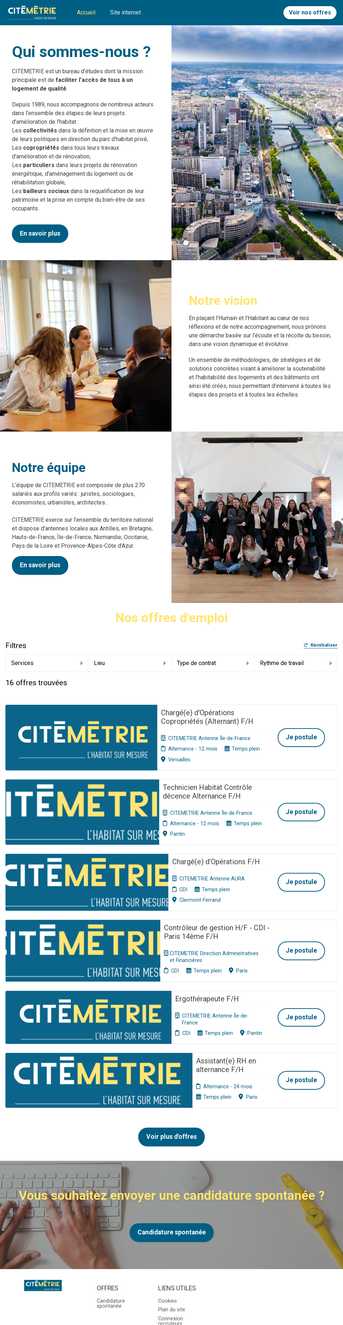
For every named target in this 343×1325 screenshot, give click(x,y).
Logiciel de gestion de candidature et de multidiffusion (171, 1303)
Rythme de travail (296, 663)
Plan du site (171, 1209)
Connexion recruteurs (170, 1220)
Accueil (86, 12)
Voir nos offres (310, 12)
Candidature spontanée (172, 1131)
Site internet (125, 12)
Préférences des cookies (177, 1233)
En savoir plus (40, 233)
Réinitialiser (321, 645)
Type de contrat (213, 663)
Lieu (130, 663)
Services (47, 663)
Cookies (167, 1200)
